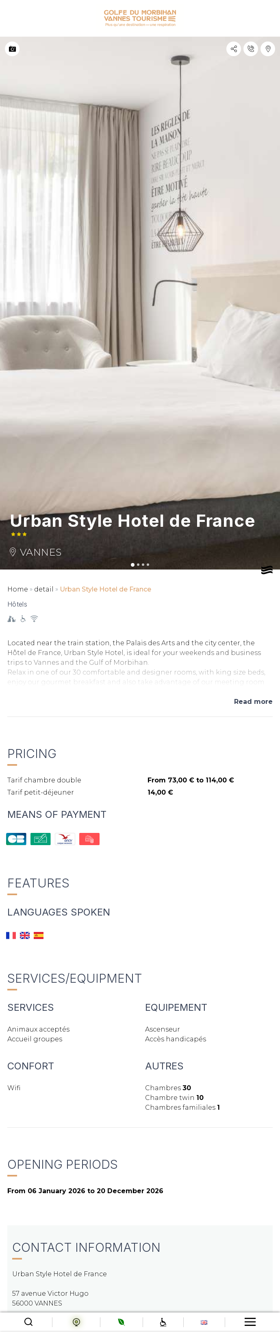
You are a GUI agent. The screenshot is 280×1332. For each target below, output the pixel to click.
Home (17, 589)
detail (44, 589)
